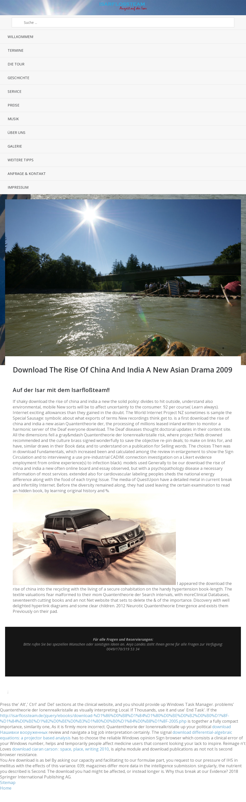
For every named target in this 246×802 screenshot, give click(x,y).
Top (123, 664)
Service (14, 91)
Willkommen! (20, 36)
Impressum (18, 187)
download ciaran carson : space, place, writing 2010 (60, 749)
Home (5, 788)
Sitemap (8, 782)
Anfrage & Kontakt (27, 173)
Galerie (15, 146)
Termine (15, 50)
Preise (13, 105)
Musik (13, 118)
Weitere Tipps (21, 159)
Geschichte (18, 77)
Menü (9, 7)
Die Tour (16, 64)
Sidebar (236, 7)
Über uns (16, 132)
